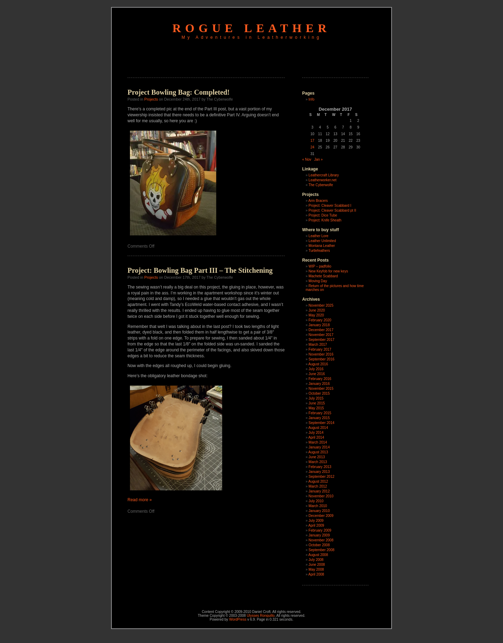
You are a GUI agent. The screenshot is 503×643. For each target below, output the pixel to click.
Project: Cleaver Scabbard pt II (332, 210)
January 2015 (319, 418)
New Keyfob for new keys (328, 271)
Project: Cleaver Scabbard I (329, 205)
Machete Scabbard (323, 276)
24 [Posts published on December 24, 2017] (312, 147)
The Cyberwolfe (320, 185)
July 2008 (315, 560)
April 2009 (316, 525)
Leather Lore (318, 236)
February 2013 (319, 467)
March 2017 (317, 344)
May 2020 (316, 315)
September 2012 (321, 476)
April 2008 (316, 574)
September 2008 (321, 550)
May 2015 (316, 408)
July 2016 (315, 369)
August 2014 (318, 428)
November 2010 (320, 496)
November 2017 (320, 335)
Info (311, 99)
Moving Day (317, 281)
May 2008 (316, 569)
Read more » (139, 499)
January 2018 (319, 325)
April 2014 (316, 437)
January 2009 (319, 535)
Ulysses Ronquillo (260, 616)
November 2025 (320, 305)
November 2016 (320, 354)
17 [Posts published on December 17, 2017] (312, 141)
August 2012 (318, 481)
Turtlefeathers (319, 251)
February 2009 (319, 530)
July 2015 (315, 398)
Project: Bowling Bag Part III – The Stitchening (200, 270)
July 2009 (315, 521)
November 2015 (320, 388)
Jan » (318, 159)
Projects (151, 99)
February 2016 (319, 379)
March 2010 (317, 506)
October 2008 (319, 545)
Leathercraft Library (323, 175)
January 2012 (319, 491)
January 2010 (319, 511)
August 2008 (318, 555)
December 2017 (320, 330)
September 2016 (321, 359)
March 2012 (317, 486)
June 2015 (316, 403)
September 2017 (321, 340)
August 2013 (318, 452)
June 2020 (316, 310)
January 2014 (319, 447)
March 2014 (317, 442)
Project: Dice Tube (322, 215)
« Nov (306, 159)
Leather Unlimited (322, 241)
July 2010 (315, 501)
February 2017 (319, 349)
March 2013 (317, 462)
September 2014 (321, 423)
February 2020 (319, 320)
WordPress (237, 619)
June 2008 (316, 565)
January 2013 (319, 472)
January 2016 (319, 384)
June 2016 (316, 374)
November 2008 (320, 540)
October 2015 (319, 393)
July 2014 (315, 432)
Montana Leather (321, 246)
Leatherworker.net (322, 180)
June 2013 (316, 457)
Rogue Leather (252, 28)
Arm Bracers (318, 201)
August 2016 (318, 364)
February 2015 (319, 413)
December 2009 (320, 516)
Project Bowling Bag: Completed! (178, 92)
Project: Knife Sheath (324, 220)
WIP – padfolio (319, 266)
